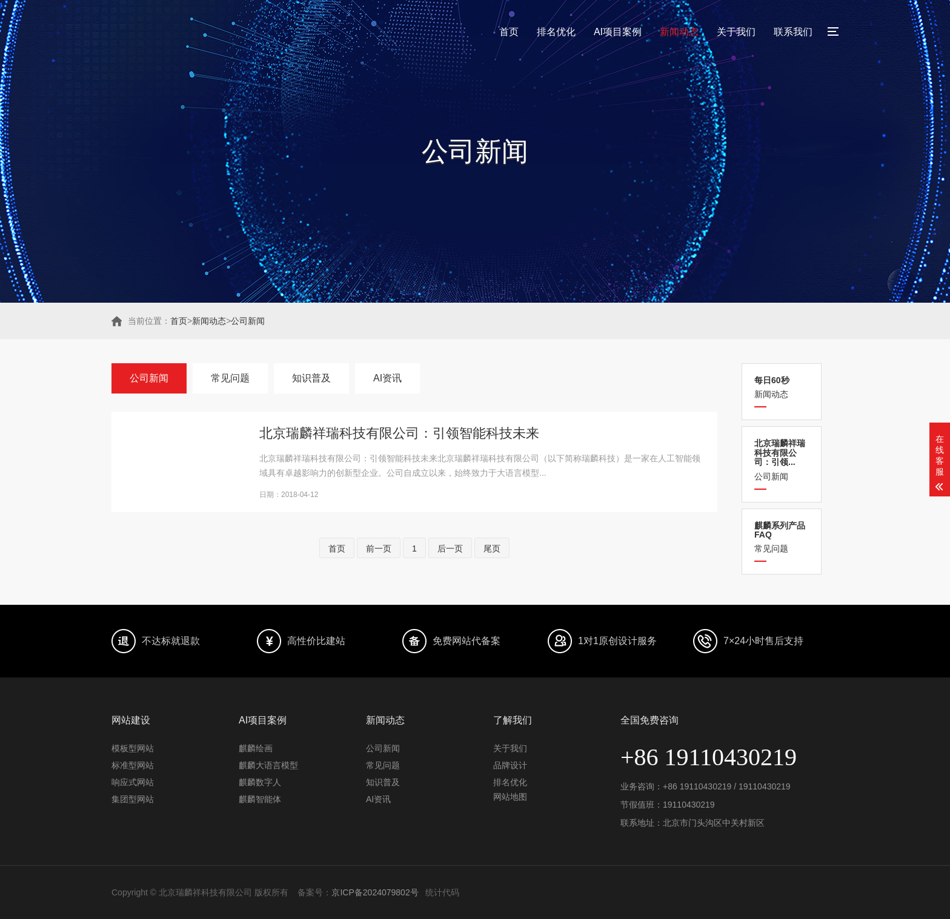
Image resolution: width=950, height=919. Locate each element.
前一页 (378, 548)
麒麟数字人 (260, 782)
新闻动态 (679, 32)
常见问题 (781, 537)
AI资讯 (387, 378)
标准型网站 (132, 765)
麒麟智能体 (260, 799)
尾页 (491, 548)
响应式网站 (132, 782)
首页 (509, 32)
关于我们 (736, 32)
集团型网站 (132, 799)
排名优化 (556, 32)
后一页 (450, 548)
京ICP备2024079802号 (374, 892)
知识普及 (311, 378)
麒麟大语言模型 (268, 765)
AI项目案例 (618, 32)
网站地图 (510, 797)
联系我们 (793, 32)
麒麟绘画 (256, 748)
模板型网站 (132, 748)
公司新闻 (248, 321)
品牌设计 (510, 765)
